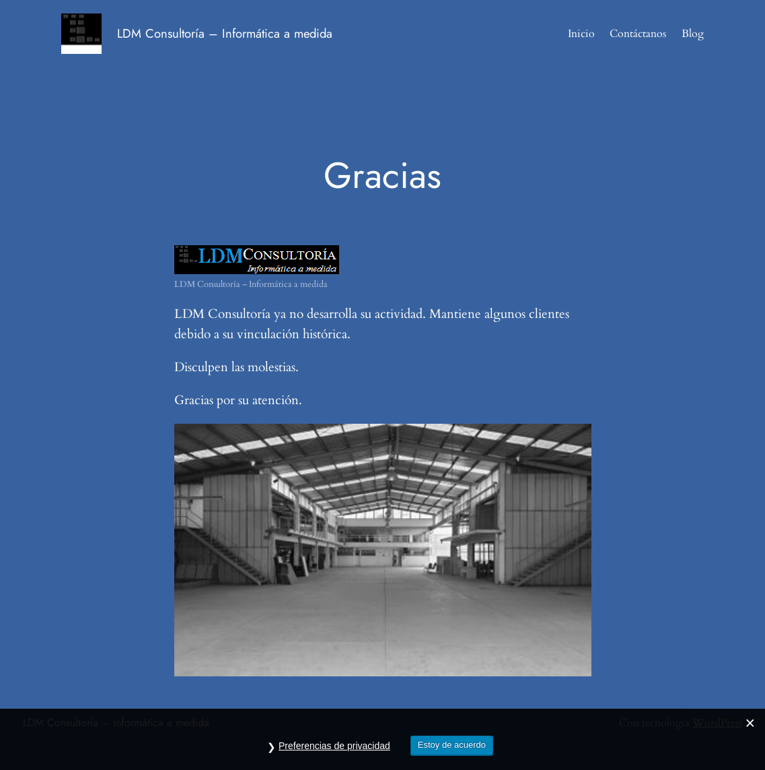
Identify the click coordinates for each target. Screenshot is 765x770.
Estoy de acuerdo (452, 747)
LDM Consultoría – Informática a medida (224, 33)
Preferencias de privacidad (334, 747)
